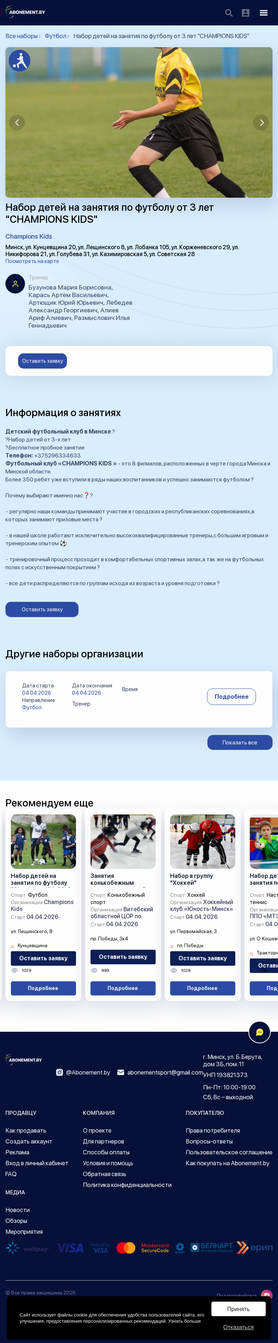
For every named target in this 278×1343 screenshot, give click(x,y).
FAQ (11, 1174)
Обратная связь (104, 1174)
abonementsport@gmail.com (160, 1072)
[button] (17, 123)
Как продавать (25, 1130)
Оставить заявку (42, 361)
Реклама (17, 1152)
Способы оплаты (106, 1152)
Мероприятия (24, 1231)
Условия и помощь (108, 1163)
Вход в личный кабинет (36, 1163)
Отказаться (238, 1327)
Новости (17, 1209)
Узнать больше (184, 1321)
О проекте (97, 1130)
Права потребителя (213, 1130)
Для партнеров (103, 1141)
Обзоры (16, 1220)
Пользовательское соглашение (229, 1152)
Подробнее (232, 696)
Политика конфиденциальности (127, 1184)
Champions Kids (28, 236)
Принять (238, 1309)
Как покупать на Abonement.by (227, 1163)
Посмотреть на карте (32, 261)
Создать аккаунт (28, 1141)
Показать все (240, 742)
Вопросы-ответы (209, 1141)
